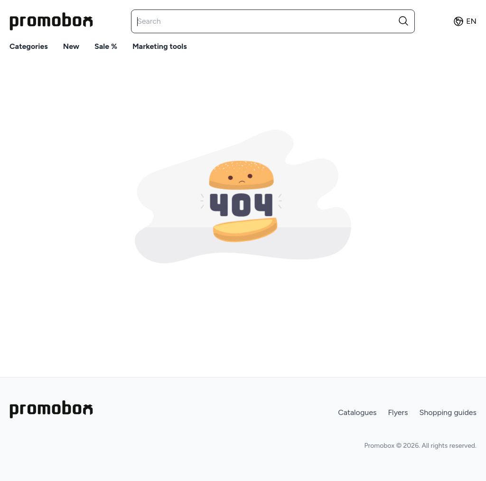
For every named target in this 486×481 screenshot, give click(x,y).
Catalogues (357, 412)
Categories (28, 46)
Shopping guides (448, 412)
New (71, 46)
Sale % (105, 46)
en (465, 21)
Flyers (398, 412)
